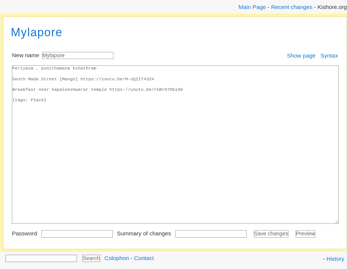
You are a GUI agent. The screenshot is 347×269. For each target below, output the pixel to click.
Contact (144, 257)
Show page (301, 55)
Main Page (252, 7)
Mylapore (37, 32)
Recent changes (291, 7)
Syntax (329, 55)
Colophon (116, 257)
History (335, 259)
